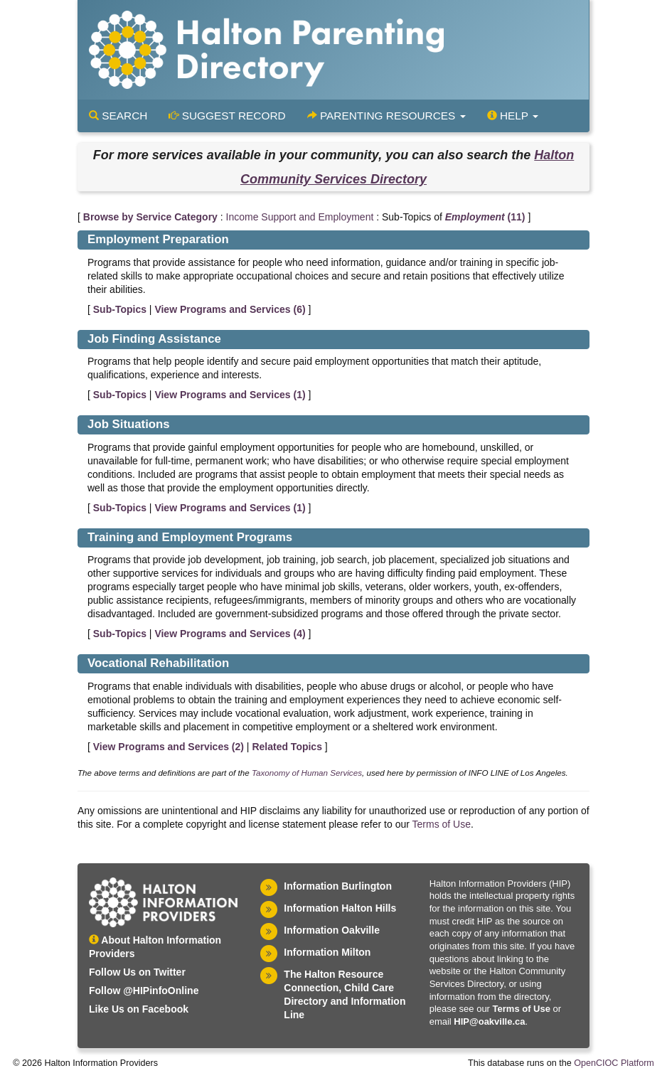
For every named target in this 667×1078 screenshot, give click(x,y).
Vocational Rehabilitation (158, 663)
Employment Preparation (158, 239)
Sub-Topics (119, 309)
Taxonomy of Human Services (307, 772)
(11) (485, 217)
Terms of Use (441, 824)
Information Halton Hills (340, 908)
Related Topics (287, 746)
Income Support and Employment (300, 217)
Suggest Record (227, 116)
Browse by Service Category (150, 217)
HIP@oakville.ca (489, 1021)
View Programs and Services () (229, 309)
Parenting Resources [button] (386, 116)
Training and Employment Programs (189, 537)
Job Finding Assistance (154, 339)
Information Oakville (332, 930)
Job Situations (128, 424)
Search (118, 116)
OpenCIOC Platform (614, 1063)
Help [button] (512, 116)
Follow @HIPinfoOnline (143, 990)
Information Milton (327, 952)
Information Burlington (338, 886)
